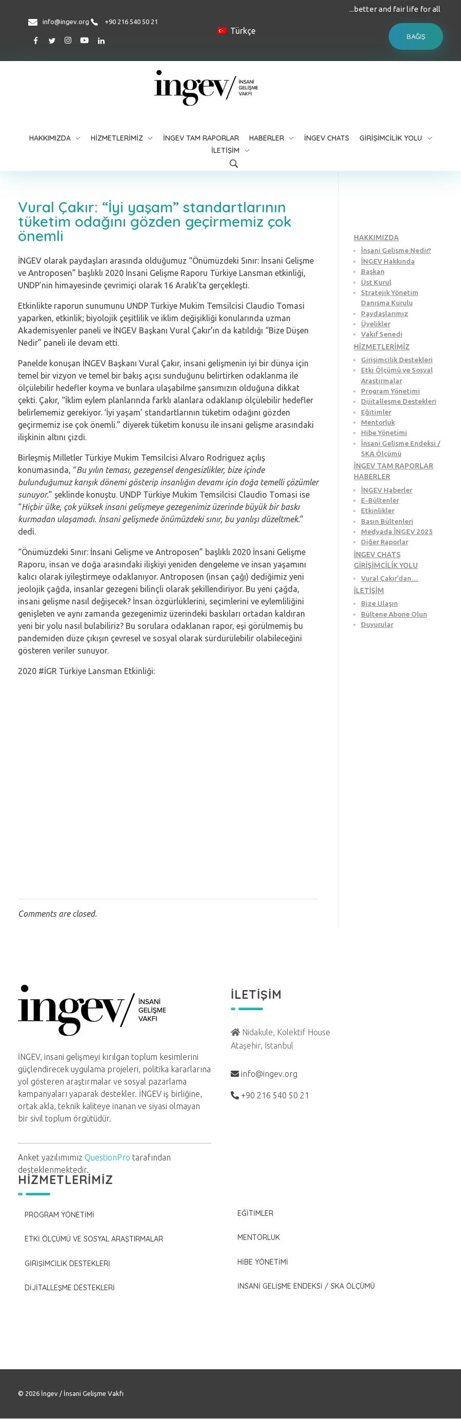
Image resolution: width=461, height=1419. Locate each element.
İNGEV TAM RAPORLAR (393, 466)
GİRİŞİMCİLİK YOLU (386, 565)
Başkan (373, 271)
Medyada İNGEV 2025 (397, 531)
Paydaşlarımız (384, 313)
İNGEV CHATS (377, 554)
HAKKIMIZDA (376, 237)
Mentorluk (378, 422)
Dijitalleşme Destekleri (398, 401)
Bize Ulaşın (379, 603)
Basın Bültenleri (387, 521)
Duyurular (377, 624)
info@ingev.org (66, 21)
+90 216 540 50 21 (131, 21)
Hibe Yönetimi (384, 432)
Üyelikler (375, 324)
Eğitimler (376, 412)
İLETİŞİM (369, 590)
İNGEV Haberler (386, 490)
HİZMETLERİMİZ (382, 347)
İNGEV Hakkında (388, 261)
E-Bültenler (380, 500)
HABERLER (372, 476)
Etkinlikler (377, 510)
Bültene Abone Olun (394, 614)
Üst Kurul (376, 282)
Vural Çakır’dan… (389, 578)
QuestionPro (107, 1157)
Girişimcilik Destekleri (397, 360)
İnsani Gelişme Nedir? (396, 250)
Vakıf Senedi (382, 334)
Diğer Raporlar (384, 542)
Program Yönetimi (390, 391)
